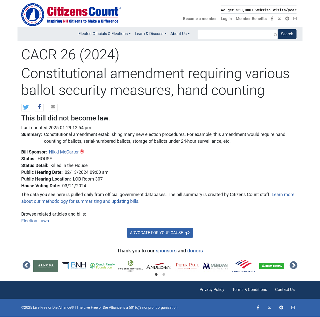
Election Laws (35, 220)
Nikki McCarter (64, 151)
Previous (26, 265)
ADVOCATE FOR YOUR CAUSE (160, 232)
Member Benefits (251, 18)
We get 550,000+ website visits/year (258, 10)
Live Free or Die (96, 307)
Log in (226, 18)
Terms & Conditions (249, 289)
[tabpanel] (47, 266)
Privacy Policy (212, 289)
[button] (26, 108)
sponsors (166, 251)
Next (293, 265)
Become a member (200, 18)
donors (195, 251)
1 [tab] (156, 274)
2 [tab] (163, 274)
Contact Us (285, 289)
